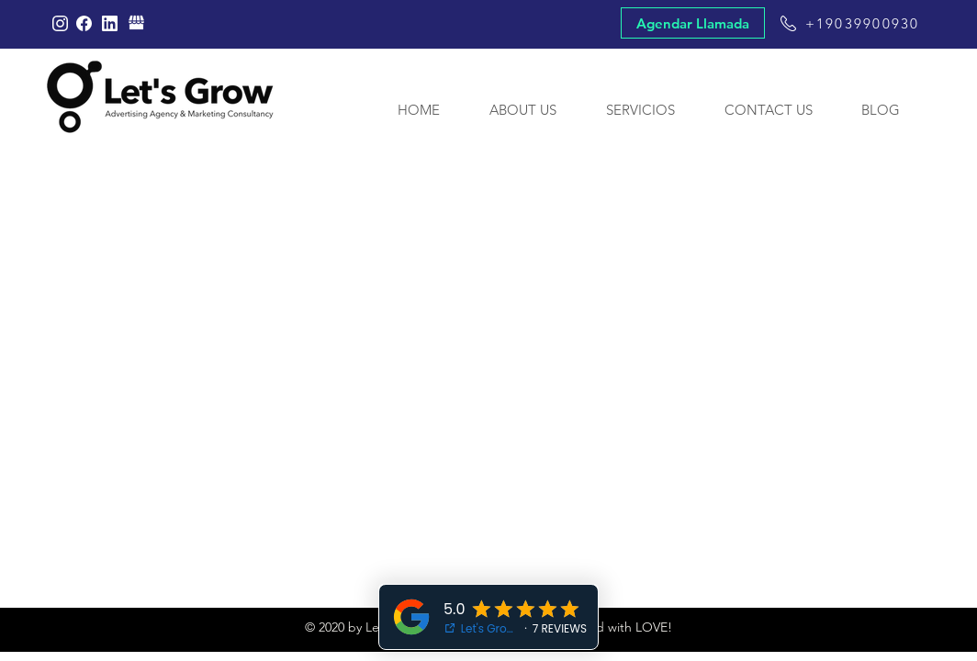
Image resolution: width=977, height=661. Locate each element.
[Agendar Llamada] (693, 23)
